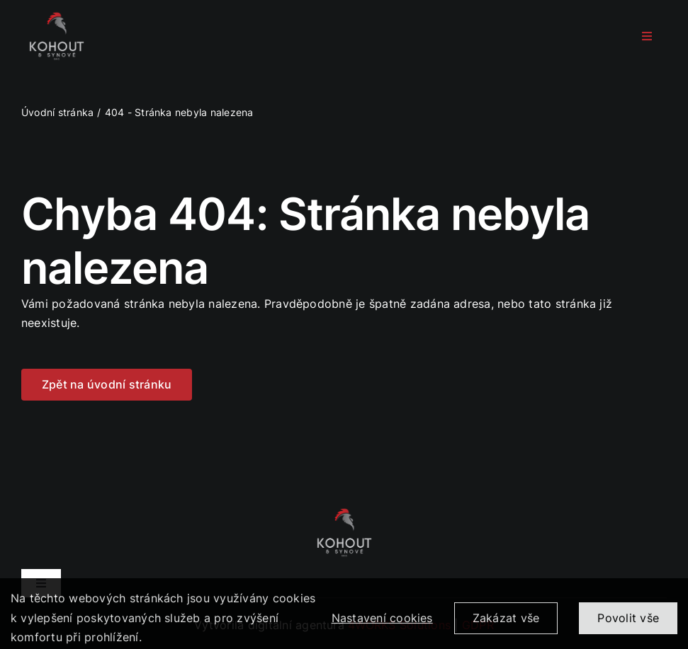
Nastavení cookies (382, 623)
